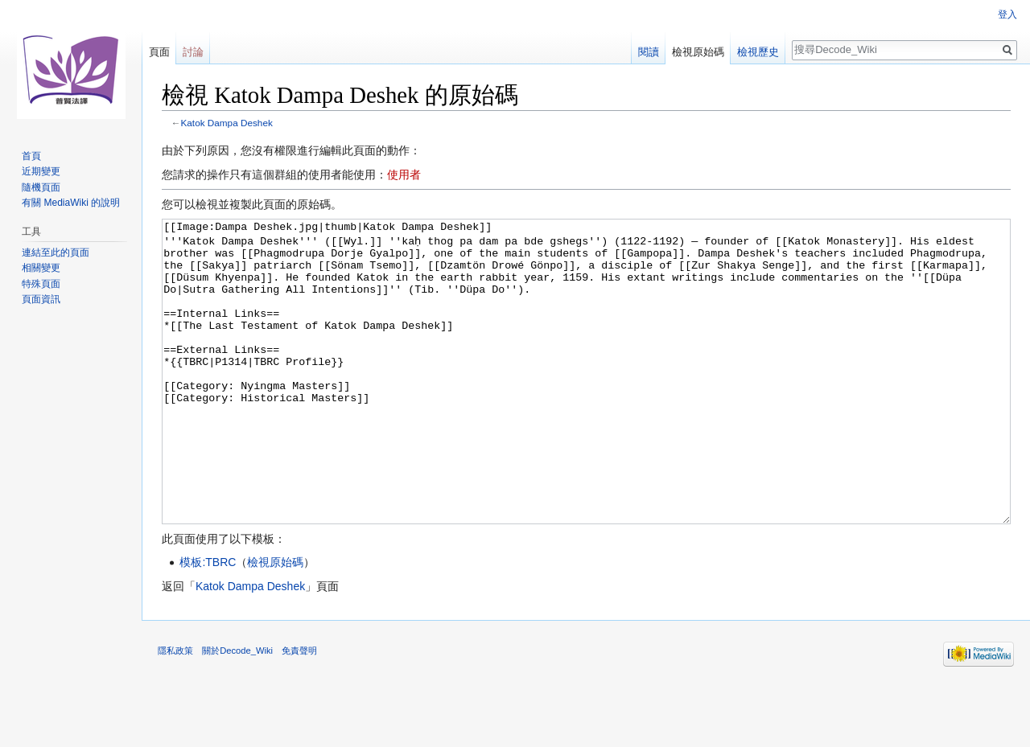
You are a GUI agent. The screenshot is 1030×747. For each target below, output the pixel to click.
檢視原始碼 (275, 622)
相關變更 (41, 267)
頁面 (159, 52)
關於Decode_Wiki (237, 711)
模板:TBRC (207, 622)
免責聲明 (299, 711)
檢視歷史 (758, 52)
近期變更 (41, 171)
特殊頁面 (41, 283)
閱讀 (648, 52)
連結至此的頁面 (55, 252)
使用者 (404, 174)
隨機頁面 (41, 187)
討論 (193, 52)
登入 (1007, 14)
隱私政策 (175, 711)
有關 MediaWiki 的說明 (71, 202)
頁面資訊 (41, 299)
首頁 (31, 156)
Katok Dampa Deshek (227, 122)
